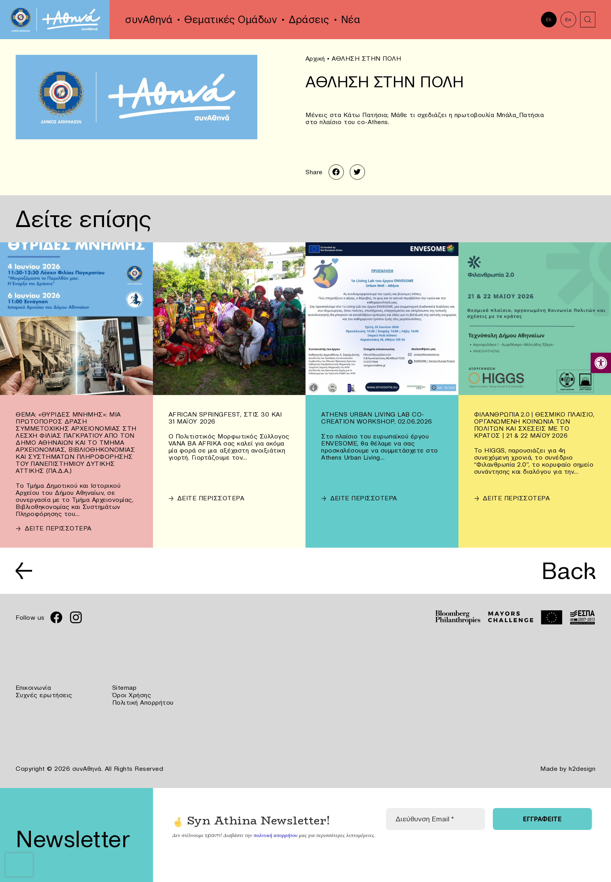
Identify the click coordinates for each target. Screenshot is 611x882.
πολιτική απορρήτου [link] (275, 834)
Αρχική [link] (315, 58)
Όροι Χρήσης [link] (131, 696)
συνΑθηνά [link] (149, 19)
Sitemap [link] (124, 689)
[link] (601, 363)
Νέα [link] (351, 19)
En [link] (568, 19)
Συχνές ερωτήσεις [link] (44, 696)
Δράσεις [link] (309, 19)
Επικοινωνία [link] (33, 689)
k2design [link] (582, 768)
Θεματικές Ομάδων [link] (230, 19)
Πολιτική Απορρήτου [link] (143, 703)
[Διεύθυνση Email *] (435, 819)
